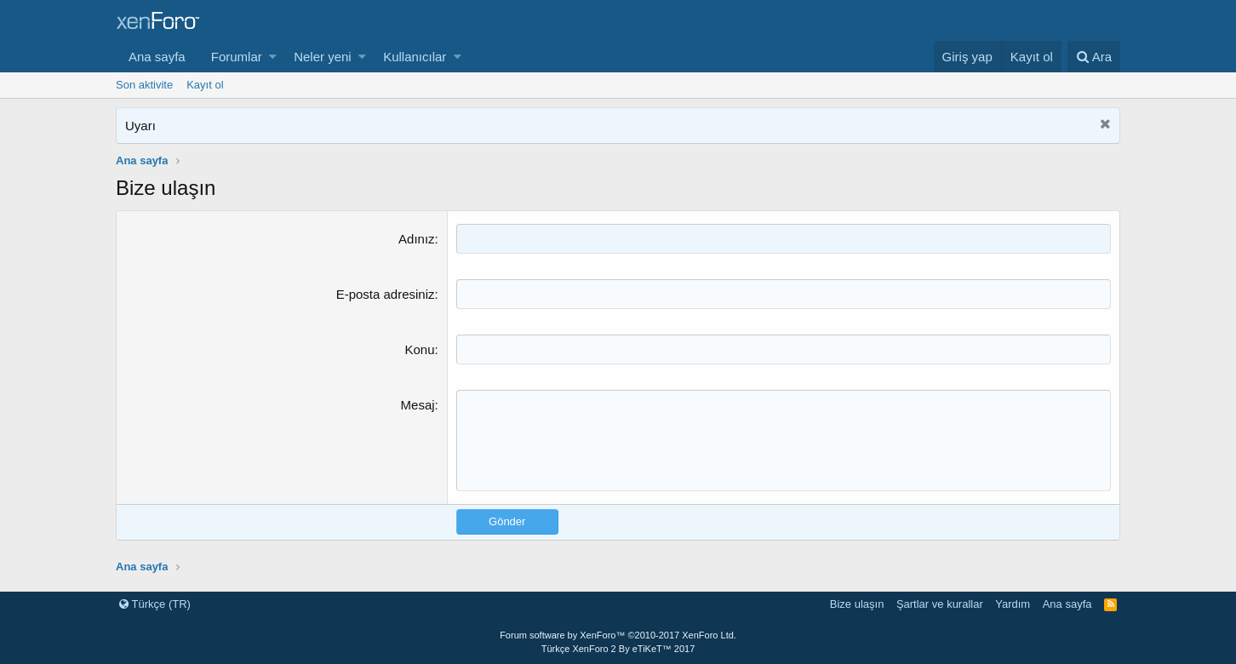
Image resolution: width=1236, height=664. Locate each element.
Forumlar (236, 56)
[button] (273, 56)
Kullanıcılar (414, 56)
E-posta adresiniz (385, 294)
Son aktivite (144, 84)
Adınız (416, 239)
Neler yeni (323, 56)
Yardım (1012, 604)
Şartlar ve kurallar (939, 604)
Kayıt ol (204, 84)
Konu (420, 349)
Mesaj (418, 405)
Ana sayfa (157, 56)
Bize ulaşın (857, 604)
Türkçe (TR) (155, 604)
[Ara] (1093, 56)
